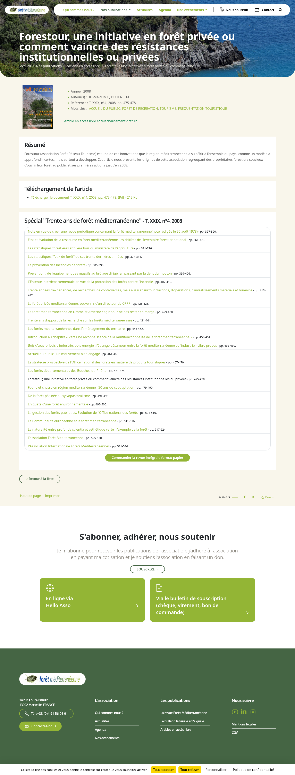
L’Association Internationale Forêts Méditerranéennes (69, 446)
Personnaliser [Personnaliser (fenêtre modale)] (216, 769)
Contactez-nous (40, 726)
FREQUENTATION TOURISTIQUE (202, 108)
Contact (268, 10)
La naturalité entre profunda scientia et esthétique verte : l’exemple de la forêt (87, 429)
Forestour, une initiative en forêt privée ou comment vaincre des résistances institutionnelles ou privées (107, 379)
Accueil (25, 66)
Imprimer (52, 495)
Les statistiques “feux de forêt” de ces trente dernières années (75, 256)
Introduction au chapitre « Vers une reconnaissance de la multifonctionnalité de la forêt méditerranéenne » (110, 337)
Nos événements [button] (191, 10)
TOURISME (168, 108)
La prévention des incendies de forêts (56, 265)
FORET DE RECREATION (140, 108)
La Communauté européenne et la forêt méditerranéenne (72, 421)
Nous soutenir (237, 10)
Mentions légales (244, 724)
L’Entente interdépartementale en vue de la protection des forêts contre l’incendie (90, 281)
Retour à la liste (40, 478)
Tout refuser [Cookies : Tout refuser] (189, 769)
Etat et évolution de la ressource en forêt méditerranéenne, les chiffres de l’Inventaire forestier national (107, 240)
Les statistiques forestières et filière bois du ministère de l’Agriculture (81, 248)
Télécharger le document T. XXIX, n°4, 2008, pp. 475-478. (84, 197)
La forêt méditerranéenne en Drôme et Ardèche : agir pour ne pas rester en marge (91, 312)
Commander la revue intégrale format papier (147, 457)
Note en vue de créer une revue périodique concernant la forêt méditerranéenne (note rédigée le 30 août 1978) (113, 231)
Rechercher (280, 9)
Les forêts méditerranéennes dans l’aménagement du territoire (76, 328)
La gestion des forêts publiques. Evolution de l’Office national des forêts (83, 412)
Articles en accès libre (83, 66)
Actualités (145, 10)
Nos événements (107, 738)
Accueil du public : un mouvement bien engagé (64, 354)
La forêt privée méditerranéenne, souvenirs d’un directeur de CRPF (79, 303)
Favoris (267, 497)
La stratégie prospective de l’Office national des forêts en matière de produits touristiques (97, 362)
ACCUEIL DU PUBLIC (104, 108)
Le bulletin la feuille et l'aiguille (182, 721)
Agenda (165, 10)
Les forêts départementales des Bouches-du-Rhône (67, 370)
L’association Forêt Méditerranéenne (56, 438)
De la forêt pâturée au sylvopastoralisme (59, 396)
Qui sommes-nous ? (78, 10)
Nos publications (49, 66)
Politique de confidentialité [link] (253, 769)
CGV (235, 732)
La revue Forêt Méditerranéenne (183, 713)
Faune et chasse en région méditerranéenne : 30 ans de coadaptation (81, 387)
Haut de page (30, 495)
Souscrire (147, 569)
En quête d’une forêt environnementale (58, 404)
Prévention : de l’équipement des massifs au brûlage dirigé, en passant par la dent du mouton (100, 273)
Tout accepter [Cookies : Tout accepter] (163, 769)
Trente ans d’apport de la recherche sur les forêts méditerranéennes (80, 320)
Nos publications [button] (114, 10)
